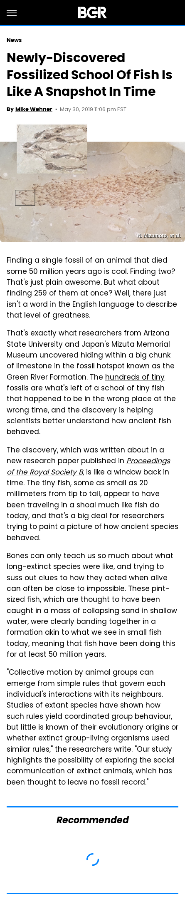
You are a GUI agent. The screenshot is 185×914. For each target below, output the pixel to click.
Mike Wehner (33, 109)
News (14, 40)
